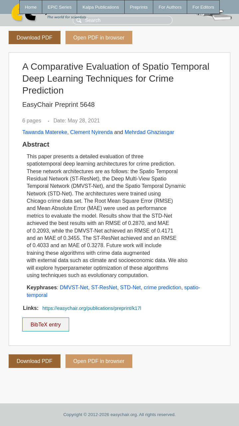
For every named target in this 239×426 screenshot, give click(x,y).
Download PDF (35, 37)
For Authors (170, 7)
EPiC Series (59, 7)
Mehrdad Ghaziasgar (149, 132)
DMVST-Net (74, 287)
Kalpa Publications (100, 7)
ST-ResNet (104, 287)
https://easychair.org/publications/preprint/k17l (91, 308)
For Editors (203, 7)
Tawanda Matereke (44, 132)
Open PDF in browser (99, 37)
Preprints (139, 7)
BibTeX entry (45, 322)
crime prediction (162, 287)
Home (31, 7)
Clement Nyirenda (91, 132)
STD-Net (130, 287)
